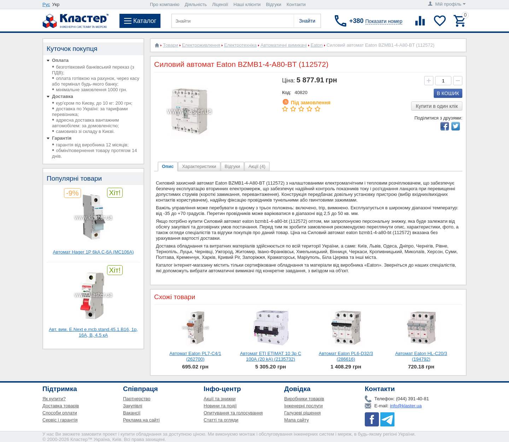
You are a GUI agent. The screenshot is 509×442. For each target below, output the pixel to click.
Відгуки (273, 4)
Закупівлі (132, 405)
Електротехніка (240, 45)
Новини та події (220, 405)
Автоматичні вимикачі (284, 45)
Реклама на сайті (141, 420)
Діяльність (196, 4)
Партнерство (137, 398)
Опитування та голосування (233, 412)
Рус (46, 4)
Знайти (307, 21)
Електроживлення (201, 45)
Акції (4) (256, 166)
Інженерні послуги (303, 405)
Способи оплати (59, 412)
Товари (170, 45)
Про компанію (165, 4)
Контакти (296, 4)
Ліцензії (220, 4)
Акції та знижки (220, 398)
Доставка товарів (60, 405)
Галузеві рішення (302, 412)
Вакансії (131, 412)
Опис (168, 166)
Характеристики (199, 166)
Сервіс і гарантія (59, 420)
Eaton (317, 45)
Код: (286, 92)
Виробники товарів (304, 398)
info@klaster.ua (406, 405)
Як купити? (54, 398)
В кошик (448, 93)
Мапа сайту (296, 420)
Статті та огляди (221, 420)
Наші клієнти (247, 4)
